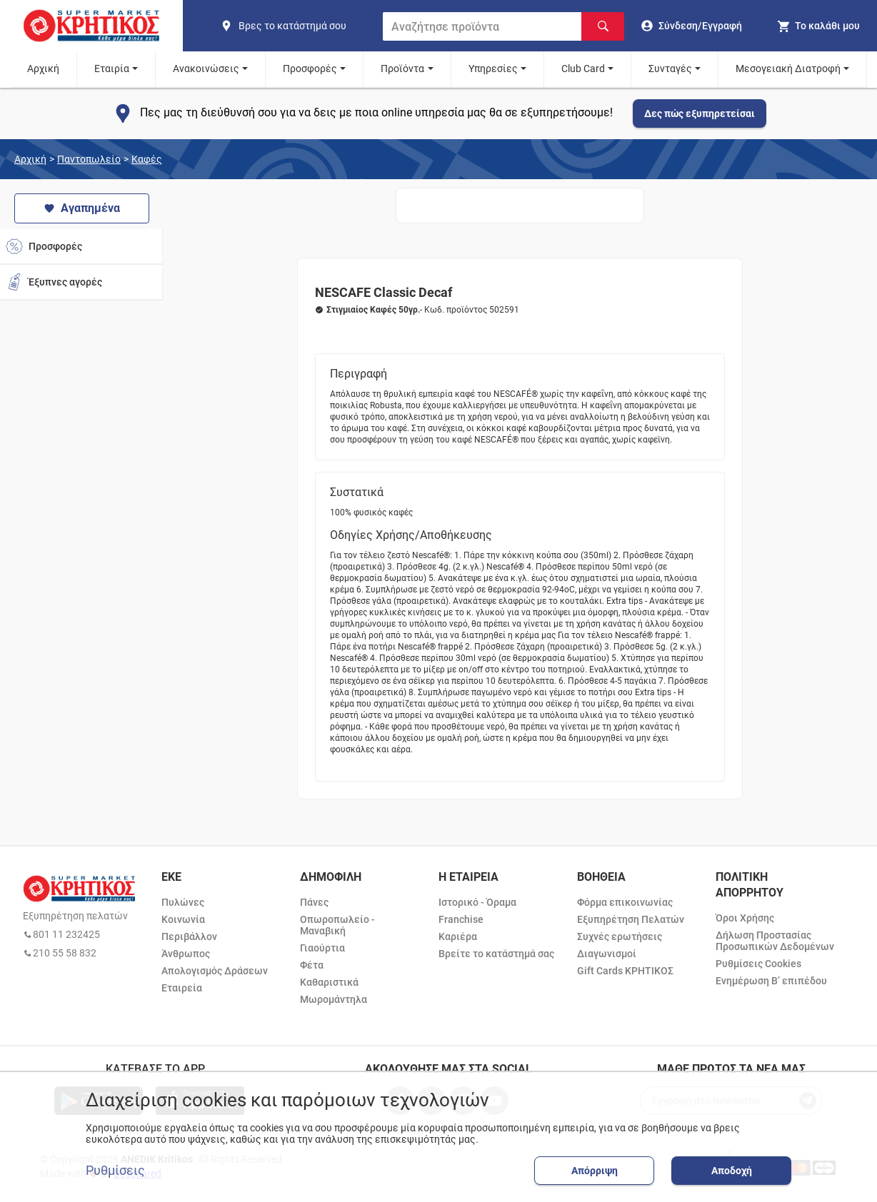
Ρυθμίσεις (115, 1170)
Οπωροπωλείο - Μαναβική (337, 925)
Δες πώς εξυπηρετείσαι (699, 113)
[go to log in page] (691, 25)
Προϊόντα (402, 68)
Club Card (583, 68)
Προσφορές (310, 68)
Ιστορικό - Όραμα (477, 902)
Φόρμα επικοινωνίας (625, 902)
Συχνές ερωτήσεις (619, 936)
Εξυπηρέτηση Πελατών (630, 919)
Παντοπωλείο (89, 159)
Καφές (146, 159)
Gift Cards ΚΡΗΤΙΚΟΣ (625, 970)
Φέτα (312, 965)
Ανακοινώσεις (206, 68)
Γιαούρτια (322, 948)
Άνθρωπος (185, 953)
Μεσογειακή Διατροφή (788, 68)
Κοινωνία (183, 919)
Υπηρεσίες (493, 68)
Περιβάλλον (189, 936)
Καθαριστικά (329, 982)
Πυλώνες (182, 902)
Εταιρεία (181, 988)
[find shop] (295, 25)
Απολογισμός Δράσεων (214, 970)
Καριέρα (457, 936)
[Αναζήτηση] (602, 26)
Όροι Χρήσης (745, 918)
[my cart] (818, 25)
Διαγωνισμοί (606, 953)
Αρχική (43, 68)
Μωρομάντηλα (333, 999)
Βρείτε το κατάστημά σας (496, 953)
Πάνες (314, 902)
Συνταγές (670, 68)
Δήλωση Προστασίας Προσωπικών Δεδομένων (775, 940)
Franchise (460, 919)
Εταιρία (111, 68)
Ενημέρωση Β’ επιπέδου (771, 980)
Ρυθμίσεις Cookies (758, 963)
